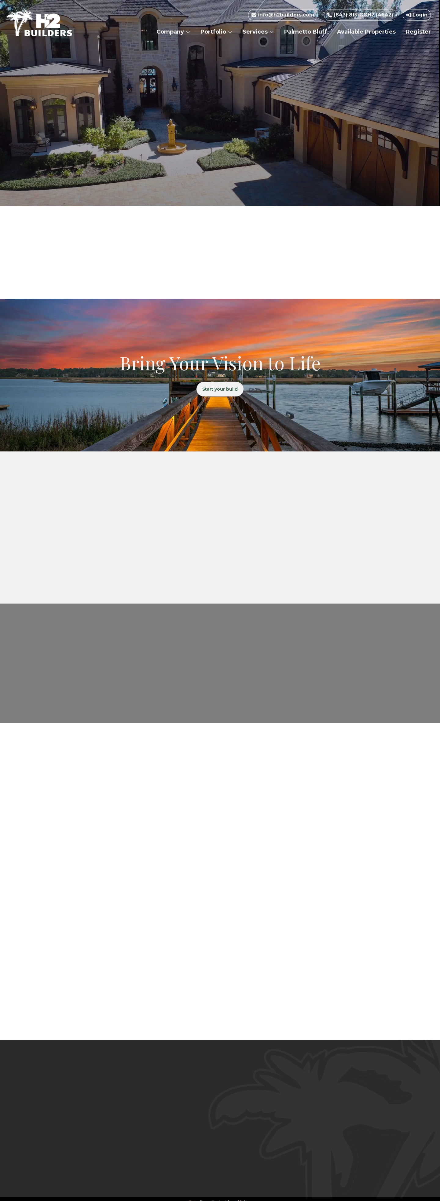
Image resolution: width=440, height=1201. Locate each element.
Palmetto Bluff (305, 31)
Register (418, 31)
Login (416, 15)
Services (258, 31)
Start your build (220, 390)
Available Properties (366, 31)
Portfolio (216, 31)
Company (173, 31)
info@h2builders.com (282, 15)
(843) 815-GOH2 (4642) (360, 15)
